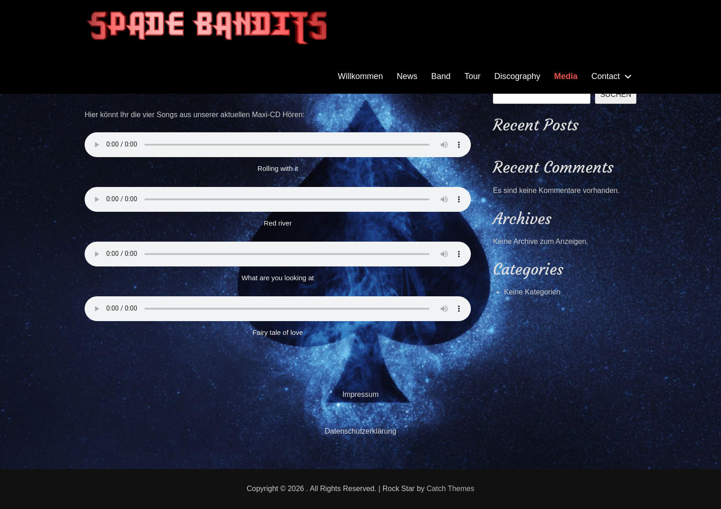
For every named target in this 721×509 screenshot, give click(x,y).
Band (441, 76)
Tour (472, 76)
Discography (517, 76)
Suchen (615, 94)
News (407, 76)
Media (566, 76)
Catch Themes (451, 488)
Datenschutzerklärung (360, 431)
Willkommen (360, 76)
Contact (605, 76)
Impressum (360, 394)
